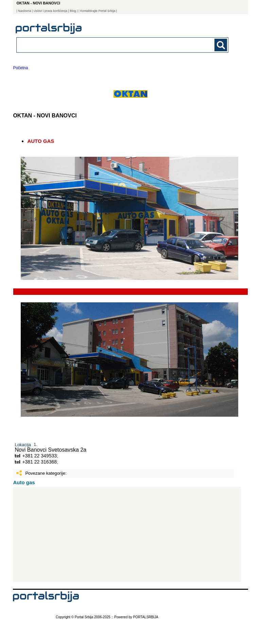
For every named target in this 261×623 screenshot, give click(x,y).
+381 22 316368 (39, 462)
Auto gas (24, 482)
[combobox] (102, 44)
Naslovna (24, 11)
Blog (73, 11)
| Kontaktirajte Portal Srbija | (98, 11)
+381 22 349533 (39, 455)
